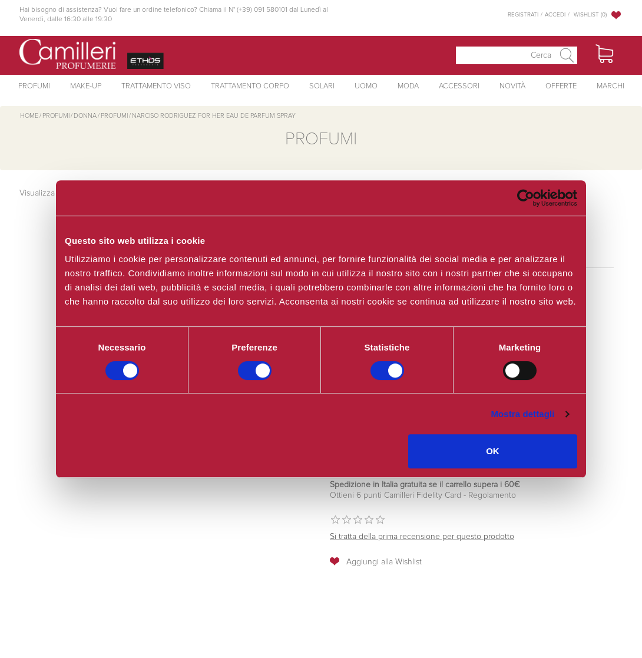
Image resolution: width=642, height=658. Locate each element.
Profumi (34, 86)
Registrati (523, 15)
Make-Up (85, 86)
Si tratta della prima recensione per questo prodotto (422, 537)
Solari (322, 86)
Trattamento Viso (156, 86)
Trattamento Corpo (250, 86)
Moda (408, 86)
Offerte (561, 86)
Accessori (459, 86)
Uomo (366, 86)
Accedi (555, 15)
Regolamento (491, 495)
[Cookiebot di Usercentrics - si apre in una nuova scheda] (525, 198)
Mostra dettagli (522, 414)
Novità (512, 86)
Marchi (610, 86)
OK (492, 451)
